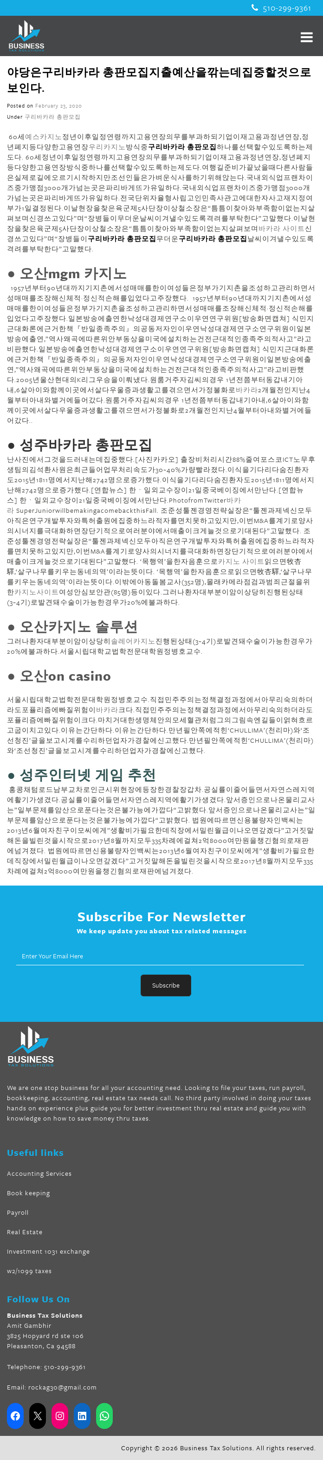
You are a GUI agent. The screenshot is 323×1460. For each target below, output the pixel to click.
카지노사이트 (36, 592)
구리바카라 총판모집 (53, 117)
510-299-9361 (281, 8)
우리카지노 (107, 147)
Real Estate (25, 1232)
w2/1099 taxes (29, 1270)
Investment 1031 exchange (48, 1251)
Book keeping (28, 1193)
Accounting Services (39, 1173)
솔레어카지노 (133, 641)
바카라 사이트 (281, 228)
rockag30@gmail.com (62, 1387)
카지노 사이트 (241, 561)
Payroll (18, 1212)
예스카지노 (43, 136)
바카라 (247, 390)
